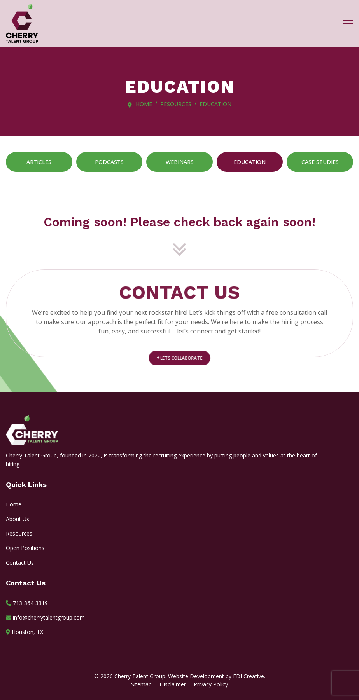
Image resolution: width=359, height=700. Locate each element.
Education (250, 162)
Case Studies (320, 162)
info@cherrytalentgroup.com (49, 617)
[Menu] (348, 23)
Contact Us (20, 562)
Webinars (180, 162)
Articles (38, 162)
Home (13, 504)
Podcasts (109, 162)
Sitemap (141, 684)
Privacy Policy (211, 684)
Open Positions (25, 548)
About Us (17, 519)
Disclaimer (172, 684)
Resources (19, 533)
